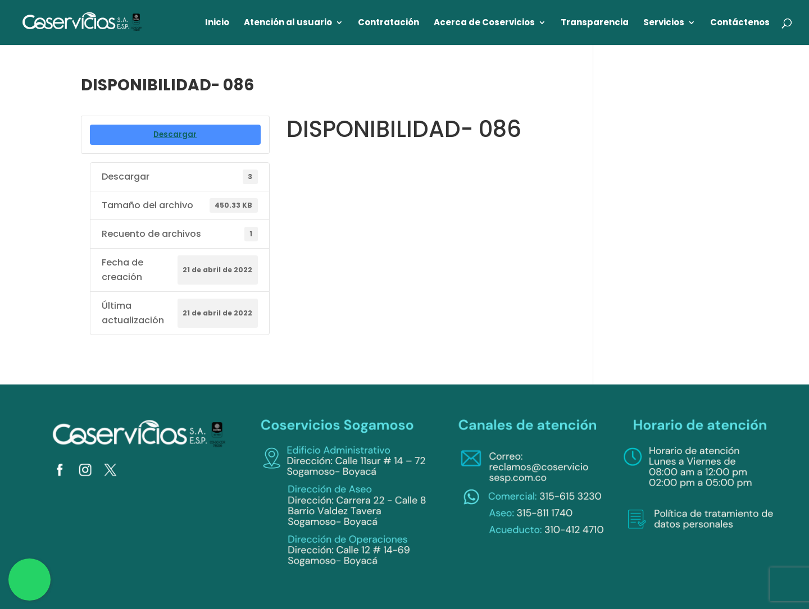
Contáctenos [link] (740, 23)
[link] (82, 21)
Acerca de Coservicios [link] (484, 23)
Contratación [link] (388, 23)
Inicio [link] (217, 23)
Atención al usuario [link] (288, 23)
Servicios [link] (663, 23)
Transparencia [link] (595, 23)
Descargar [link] (175, 134)
